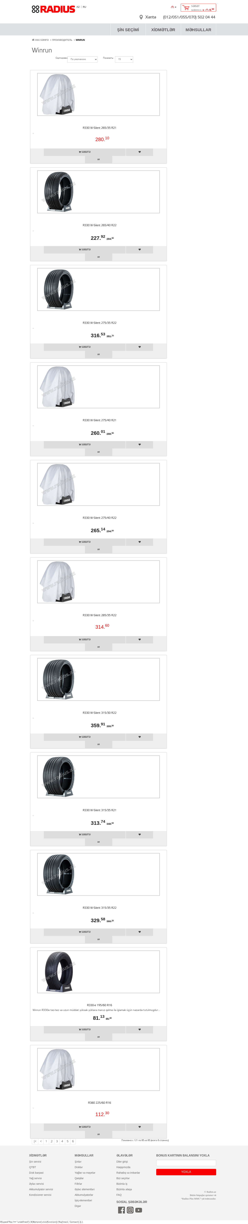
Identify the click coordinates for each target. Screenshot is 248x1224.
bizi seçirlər (123, 1178)
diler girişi (122, 1161)
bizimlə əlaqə (124, 1189)
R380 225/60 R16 (99, 1103)
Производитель (62, 40)
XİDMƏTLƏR (163, 29)
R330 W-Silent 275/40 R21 (99, 420)
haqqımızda (123, 1167)
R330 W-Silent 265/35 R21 (99, 128)
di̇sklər (79, 1167)
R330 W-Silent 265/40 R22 (99, 225)
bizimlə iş (121, 1183)
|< (35, 1141)
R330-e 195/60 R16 (99, 1005)
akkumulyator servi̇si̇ (41, 1189)
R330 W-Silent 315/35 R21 (99, 810)
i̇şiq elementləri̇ (83, 1200)
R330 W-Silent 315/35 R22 (99, 908)
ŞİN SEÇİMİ (128, 29)
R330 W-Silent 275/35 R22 (99, 323)
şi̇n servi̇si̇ (35, 1161)
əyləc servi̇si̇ (36, 1183)
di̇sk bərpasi (36, 1172)
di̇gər (78, 1205)
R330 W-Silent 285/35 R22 (99, 615)
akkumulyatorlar (84, 1194)
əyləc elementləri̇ (85, 1189)
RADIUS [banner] (53, 11)
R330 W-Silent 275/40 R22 (99, 518)
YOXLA (186, 1171)
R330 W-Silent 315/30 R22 (99, 713)
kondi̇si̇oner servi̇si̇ (40, 1194)
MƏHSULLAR (198, 29)
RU (84, 7)
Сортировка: (59, 58)
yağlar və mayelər (85, 1172)
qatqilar (79, 1178)
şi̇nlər (78, 1161)
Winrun (80, 40)
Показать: (106, 58)
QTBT (32, 1167)
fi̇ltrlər (78, 1183)
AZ (78, 7)
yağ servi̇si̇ (35, 1178)
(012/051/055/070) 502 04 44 (189, 17)
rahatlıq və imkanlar (128, 1172)
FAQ (119, 1194)
